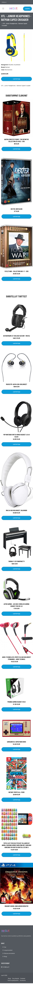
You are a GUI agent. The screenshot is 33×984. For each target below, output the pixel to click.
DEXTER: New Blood (16, 209)
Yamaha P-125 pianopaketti (16, 561)
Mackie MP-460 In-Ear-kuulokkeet (16, 384)
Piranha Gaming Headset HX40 (16, 702)
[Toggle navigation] (3, 8)
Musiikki (10, 65)
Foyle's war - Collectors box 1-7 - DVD (16, 271)
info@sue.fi (4, 2)
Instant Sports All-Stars (16, 792)
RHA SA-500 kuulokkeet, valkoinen (16, 510)
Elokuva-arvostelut (9, 953)
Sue (5, 947)
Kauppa (27, 8)
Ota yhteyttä (15, 978)
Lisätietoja (16, 79)
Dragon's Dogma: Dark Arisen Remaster (16, 906)
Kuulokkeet (17, 65)
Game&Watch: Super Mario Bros (16, 742)
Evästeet (22, 978)
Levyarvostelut (8, 950)
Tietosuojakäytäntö (13, 980)
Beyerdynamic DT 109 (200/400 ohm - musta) (16, 336)
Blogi (5, 956)
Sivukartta (23, 980)
